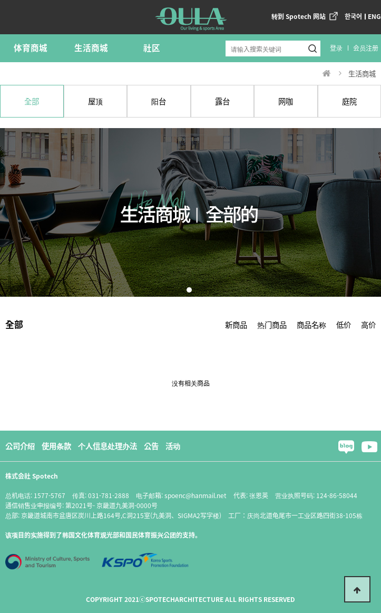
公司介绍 (20, 445)
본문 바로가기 (0, 0)
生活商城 (91, 47)
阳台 (158, 100)
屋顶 (95, 100)
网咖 (285, 100)
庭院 (349, 100)
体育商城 (30, 47)
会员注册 (365, 47)
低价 (343, 324)
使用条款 (56, 445)
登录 (336, 47)
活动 (172, 445)
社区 (151, 47)
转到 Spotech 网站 (298, 16)
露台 (222, 100)
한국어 (353, 16)
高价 (368, 324)
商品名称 (311, 324)
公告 (151, 445)
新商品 (236, 324)
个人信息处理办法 (107, 445)
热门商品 (272, 324)
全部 (31, 100)
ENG (374, 16)
